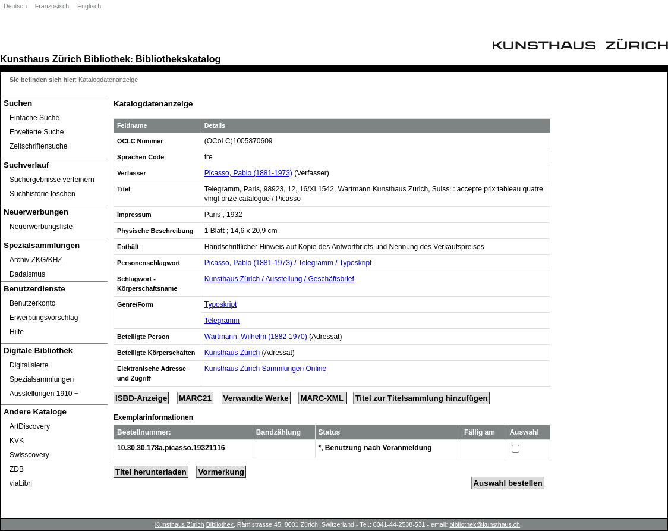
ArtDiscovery (30, 426)
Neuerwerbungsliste (41, 226)
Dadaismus (27, 274)
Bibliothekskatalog (178, 59)
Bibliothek (107, 59)
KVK (17, 440)
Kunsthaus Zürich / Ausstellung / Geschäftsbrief (279, 279)
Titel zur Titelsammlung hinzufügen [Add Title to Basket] (421, 398)
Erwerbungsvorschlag (44, 317)
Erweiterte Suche (37, 132)
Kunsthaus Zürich (40, 59)
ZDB (17, 469)
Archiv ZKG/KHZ (36, 260)
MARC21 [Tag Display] (195, 398)
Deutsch (15, 6)
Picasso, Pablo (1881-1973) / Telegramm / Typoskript (288, 263)
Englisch (89, 6)
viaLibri (21, 483)
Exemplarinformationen (153, 417)
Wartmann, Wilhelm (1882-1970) (255, 336)
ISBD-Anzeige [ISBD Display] (141, 398)
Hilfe (17, 332)
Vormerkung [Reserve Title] (221, 471)
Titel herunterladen (151, 471)
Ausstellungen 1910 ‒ (44, 393)
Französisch (52, 6)
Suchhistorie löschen (42, 194)
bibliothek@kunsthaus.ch (484, 524)
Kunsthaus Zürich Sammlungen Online (265, 369)
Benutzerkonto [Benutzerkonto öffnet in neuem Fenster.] (32, 303)
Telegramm (222, 320)
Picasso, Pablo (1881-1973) (248, 173)
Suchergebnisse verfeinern (52, 179)
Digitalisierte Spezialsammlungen (42, 372)
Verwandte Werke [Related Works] (256, 398)
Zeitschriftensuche (38, 146)
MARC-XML (322, 398)
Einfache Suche (34, 118)
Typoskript (220, 304)
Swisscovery (29, 455)
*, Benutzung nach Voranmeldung (375, 448)
